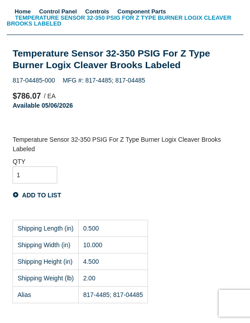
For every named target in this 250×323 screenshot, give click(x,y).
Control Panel (58, 11)
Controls (97, 11)
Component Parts (142, 11)
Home (23, 11)
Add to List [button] (41, 195)
